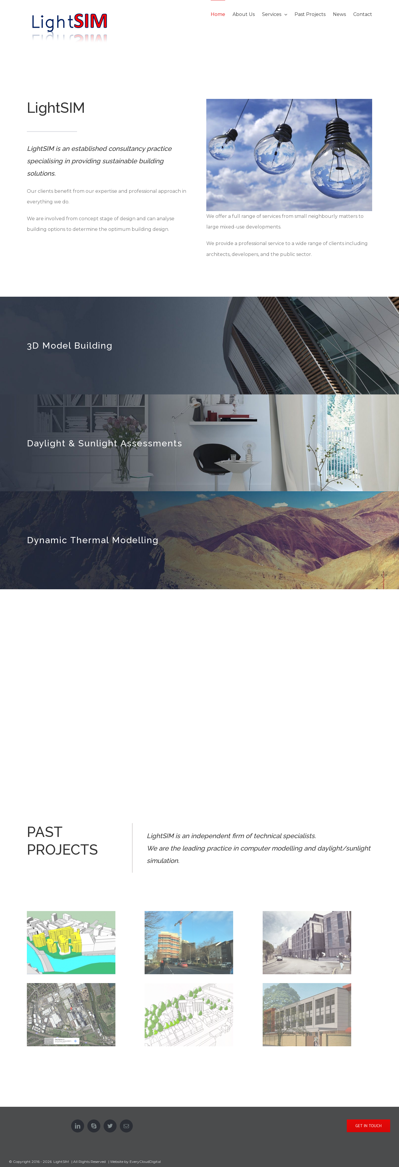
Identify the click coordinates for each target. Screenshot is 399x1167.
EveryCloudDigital (145, 1161)
